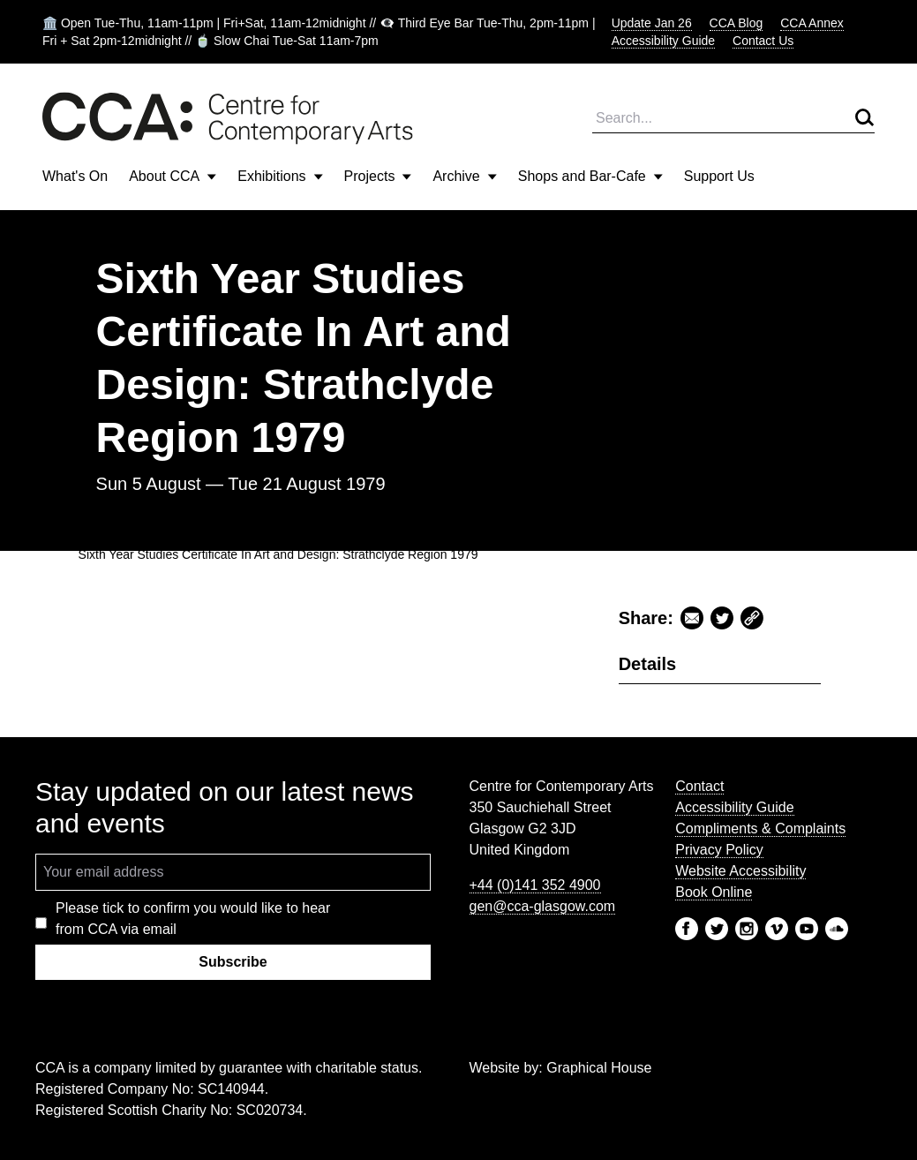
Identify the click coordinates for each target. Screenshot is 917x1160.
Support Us (719, 176)
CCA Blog (736, 23)
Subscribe (233, 961)
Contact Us (763, 41)
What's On (75, 176)
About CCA (172, 176)
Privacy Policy (719, 849)
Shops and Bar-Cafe (590, 176)
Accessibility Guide (664, 41)
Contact (699, 786)
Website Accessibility (740, 870)
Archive (464, 176)
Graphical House (598, 1067)
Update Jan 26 (652, 23)
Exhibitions (279, 176)
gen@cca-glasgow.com (543, 906)
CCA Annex (812, 23)
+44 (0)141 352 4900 (535, 885)
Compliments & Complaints (760, 828)
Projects (378, 176)
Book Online (713, 892)
